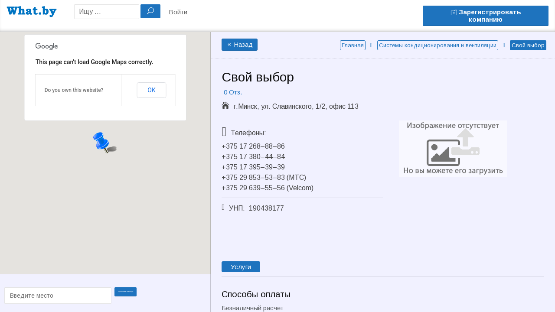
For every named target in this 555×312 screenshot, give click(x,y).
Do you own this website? (74, 90)
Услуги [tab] (241, 266)
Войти (178, 12)
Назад (239, 44)
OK (151, 90)
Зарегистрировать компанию (486, 15)
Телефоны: (248, 132)
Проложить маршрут (131, 295)
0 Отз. (233, 92)
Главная (353, 45)
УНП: (237, 208)
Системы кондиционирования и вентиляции (437, 45)
